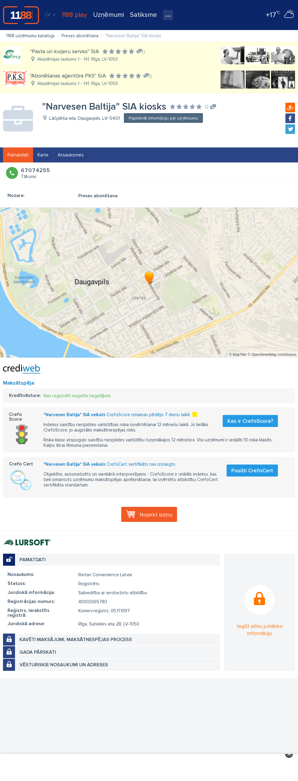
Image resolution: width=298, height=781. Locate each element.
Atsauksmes (71, 155)
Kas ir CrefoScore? (250, 421)
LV (50, 14)
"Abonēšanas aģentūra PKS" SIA (68, 75)
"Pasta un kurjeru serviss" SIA (64, 51)
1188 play (74, 15)
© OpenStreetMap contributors (272, 355)
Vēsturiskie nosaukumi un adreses (64, 665)
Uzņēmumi (108, 15)
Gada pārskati (38, 652)
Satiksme (143, 15)
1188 (21, 15)
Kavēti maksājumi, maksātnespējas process (76, 640)
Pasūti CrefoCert (252, 470)
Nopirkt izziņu (156, 514)
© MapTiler (237, 355)
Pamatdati (18, 155)
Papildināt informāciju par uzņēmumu (163, 118)
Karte (43, 155)
